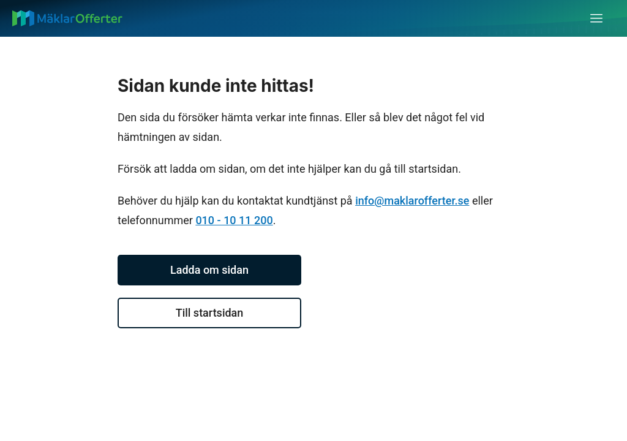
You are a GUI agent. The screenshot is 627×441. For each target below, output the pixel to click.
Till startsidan (210, 312)
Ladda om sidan (209, 269)
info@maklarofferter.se (412, 200)
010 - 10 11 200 (233, 220)
